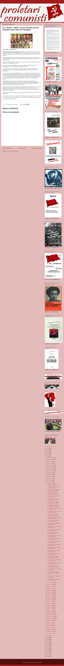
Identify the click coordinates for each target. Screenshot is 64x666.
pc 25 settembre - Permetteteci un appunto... (53, 576)
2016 (47, 645)
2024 (47, 452)
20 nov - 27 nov (50, 467)
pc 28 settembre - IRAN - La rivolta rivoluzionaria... (53, 521)
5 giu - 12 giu (50, 610)
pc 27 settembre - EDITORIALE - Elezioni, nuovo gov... (54, 539)
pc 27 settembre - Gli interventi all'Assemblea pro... (53, 530)
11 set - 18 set (50, 584)
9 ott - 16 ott (50, 478)
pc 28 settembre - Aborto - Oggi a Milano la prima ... (54, 527)
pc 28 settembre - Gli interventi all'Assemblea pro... (53, 509)
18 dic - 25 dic (50, 459)
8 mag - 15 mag (50, 618)
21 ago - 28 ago (50, 590)
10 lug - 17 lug (50, 601)
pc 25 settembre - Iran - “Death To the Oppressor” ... (53, 563)
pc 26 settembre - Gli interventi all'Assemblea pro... (53, 551)
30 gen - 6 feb (50, 627)
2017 (47, 643)
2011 (47, 654)
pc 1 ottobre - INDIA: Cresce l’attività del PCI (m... (53, 484)
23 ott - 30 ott (50, 474)
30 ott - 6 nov (50, 472)
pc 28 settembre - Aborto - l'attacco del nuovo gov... (53, 515)
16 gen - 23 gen (50, 631)
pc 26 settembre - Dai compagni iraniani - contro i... (54, 548)
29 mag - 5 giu (50, 612)
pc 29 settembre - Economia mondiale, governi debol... (53, 502)
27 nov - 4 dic (50, 465)
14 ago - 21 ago (50, 592)
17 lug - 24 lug (50, 599)
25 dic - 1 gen (50, 457)
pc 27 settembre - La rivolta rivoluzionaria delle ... (53, 533)
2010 (47, 656)
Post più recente (7, 148)
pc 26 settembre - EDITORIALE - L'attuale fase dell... (54, 542)
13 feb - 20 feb (50, 625)
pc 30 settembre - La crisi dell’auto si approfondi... (52, 493)
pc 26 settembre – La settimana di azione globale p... (54, 545)
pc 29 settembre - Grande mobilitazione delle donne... (53, 506)
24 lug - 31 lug (50, 597)
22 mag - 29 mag (51, 614)
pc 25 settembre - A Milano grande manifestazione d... (53, 557)
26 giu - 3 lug (50, 605)
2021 (47, 635)
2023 (47, 454)
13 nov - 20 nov (50, 469)
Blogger (40, 662)
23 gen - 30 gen (50, 629)
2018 (47, 641)
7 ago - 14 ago (50, 593)
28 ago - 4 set (50, 588)
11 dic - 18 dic (50, 461)
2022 (47, 456)
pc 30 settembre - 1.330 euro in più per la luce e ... (54, 496)
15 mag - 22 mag (51, 616)
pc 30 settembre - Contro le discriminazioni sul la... (53, 499)
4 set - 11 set (50, 586)
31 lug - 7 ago (50, 595)
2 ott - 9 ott (49, 480)
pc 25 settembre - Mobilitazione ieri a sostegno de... (54, 580)
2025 (47, 450)
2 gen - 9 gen (50, 633)
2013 (47, 650)
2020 (47, 637)
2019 (47, 639)
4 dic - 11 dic (50, 463)
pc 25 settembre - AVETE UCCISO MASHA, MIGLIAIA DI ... (53, 573)
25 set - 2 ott (50, 482)
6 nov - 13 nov (50, 470)
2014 (47, 648)
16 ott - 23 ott (50, 476)
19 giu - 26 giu (50, 607)
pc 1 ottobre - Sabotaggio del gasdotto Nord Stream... (53, 490)
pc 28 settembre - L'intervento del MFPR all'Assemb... (54, 524)
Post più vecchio (37, 148)
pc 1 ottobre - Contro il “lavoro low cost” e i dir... (53, 487)
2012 (47, 652)
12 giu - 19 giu (50, 608)
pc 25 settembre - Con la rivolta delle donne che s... (54, 560)
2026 (47, 448)
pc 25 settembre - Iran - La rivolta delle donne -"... (54, 569)
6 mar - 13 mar (50, 623)
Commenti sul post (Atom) (12, 151)
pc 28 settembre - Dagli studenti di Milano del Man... (54, 518)
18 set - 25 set (50, 582)
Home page (22, 148)
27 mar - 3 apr (50, 622)
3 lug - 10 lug (50, 603)
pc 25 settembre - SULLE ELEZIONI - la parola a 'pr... (53, 566)
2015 (47, 646)
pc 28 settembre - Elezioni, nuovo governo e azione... (54, 512)
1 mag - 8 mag (50, 620)
